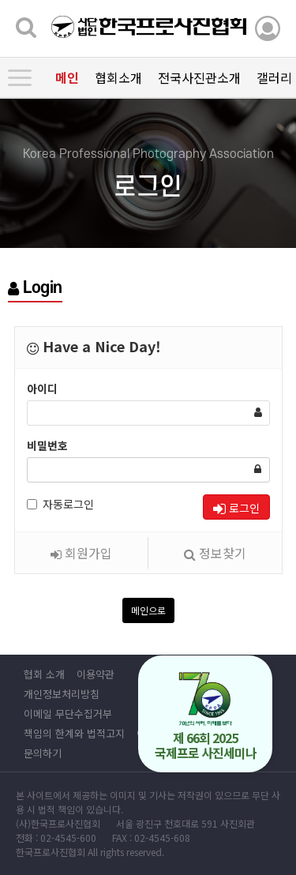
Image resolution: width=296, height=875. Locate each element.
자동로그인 (60, 504)
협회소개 (118, 77)
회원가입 (81, 552)
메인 (67, 77)
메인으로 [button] (148, 610)
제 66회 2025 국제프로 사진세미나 (206, 716)
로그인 (236, 508)
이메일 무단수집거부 (68, 713)
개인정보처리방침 (61, 693)
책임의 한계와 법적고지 (74, 733)
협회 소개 (44, 674)
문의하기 (43, 752)
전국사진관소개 (199, 77)
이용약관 (95, 674)
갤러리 (274, 77)
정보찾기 (215, 552)
